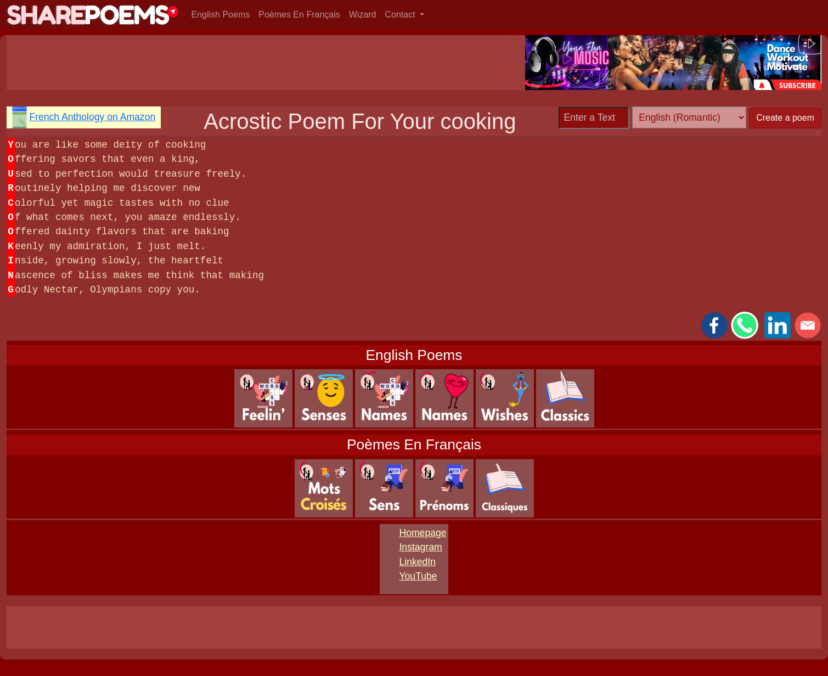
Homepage (422, 532)
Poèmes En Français (299, 14)
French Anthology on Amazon (92, 116)
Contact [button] (401, 14)
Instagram (420, 547)
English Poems (220, 14)
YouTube (418, 576)
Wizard (362, 14)
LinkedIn (417, 561)
